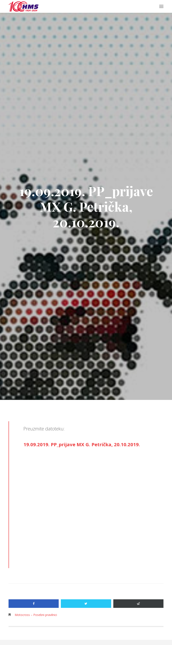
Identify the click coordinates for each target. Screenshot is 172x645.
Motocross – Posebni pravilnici (36, 615)
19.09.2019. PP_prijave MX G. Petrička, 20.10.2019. (81, 444)
